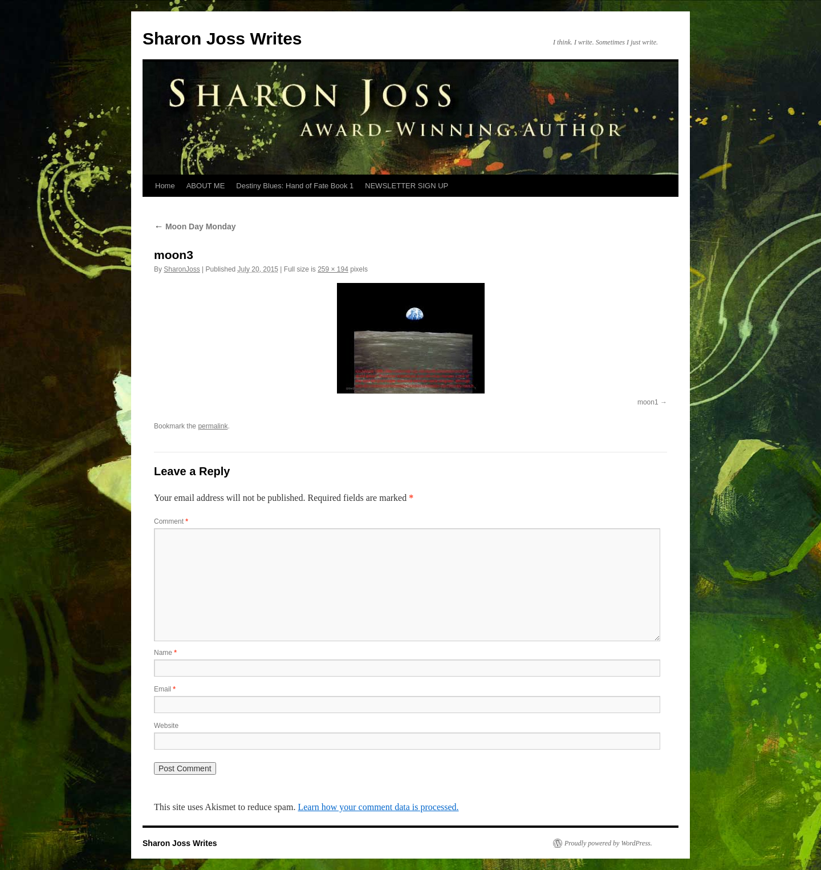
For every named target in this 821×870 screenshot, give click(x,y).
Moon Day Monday (195, 226)
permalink (212, 426)
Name (165, 653)
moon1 (648, 402)
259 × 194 (333, 269)
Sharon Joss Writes (222, 38)
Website (166, 726)
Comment (171, 521)
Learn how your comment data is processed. (378, 807)
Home (165, 185)
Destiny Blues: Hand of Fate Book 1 (294, 185)
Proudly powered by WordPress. (608, 843)
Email (165, 689)
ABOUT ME (205, 185)
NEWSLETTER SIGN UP (406, 185)
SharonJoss (182, 269)
